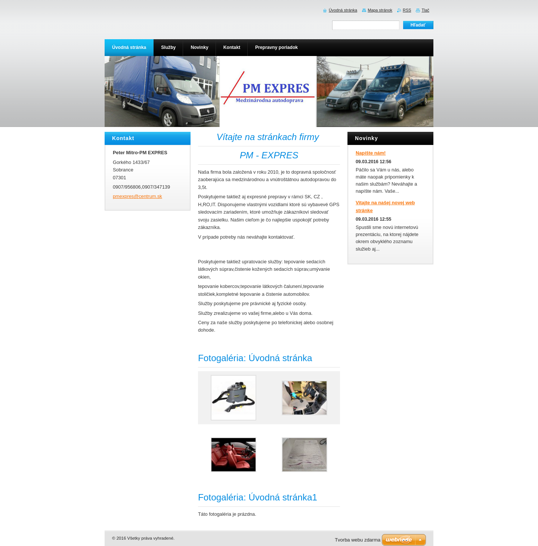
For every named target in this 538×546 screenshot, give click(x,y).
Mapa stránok (380, 10)
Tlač (425, 10)
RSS (407, 10)
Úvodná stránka (343, 10)
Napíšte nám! (371, 153)
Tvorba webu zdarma (357, 540)
